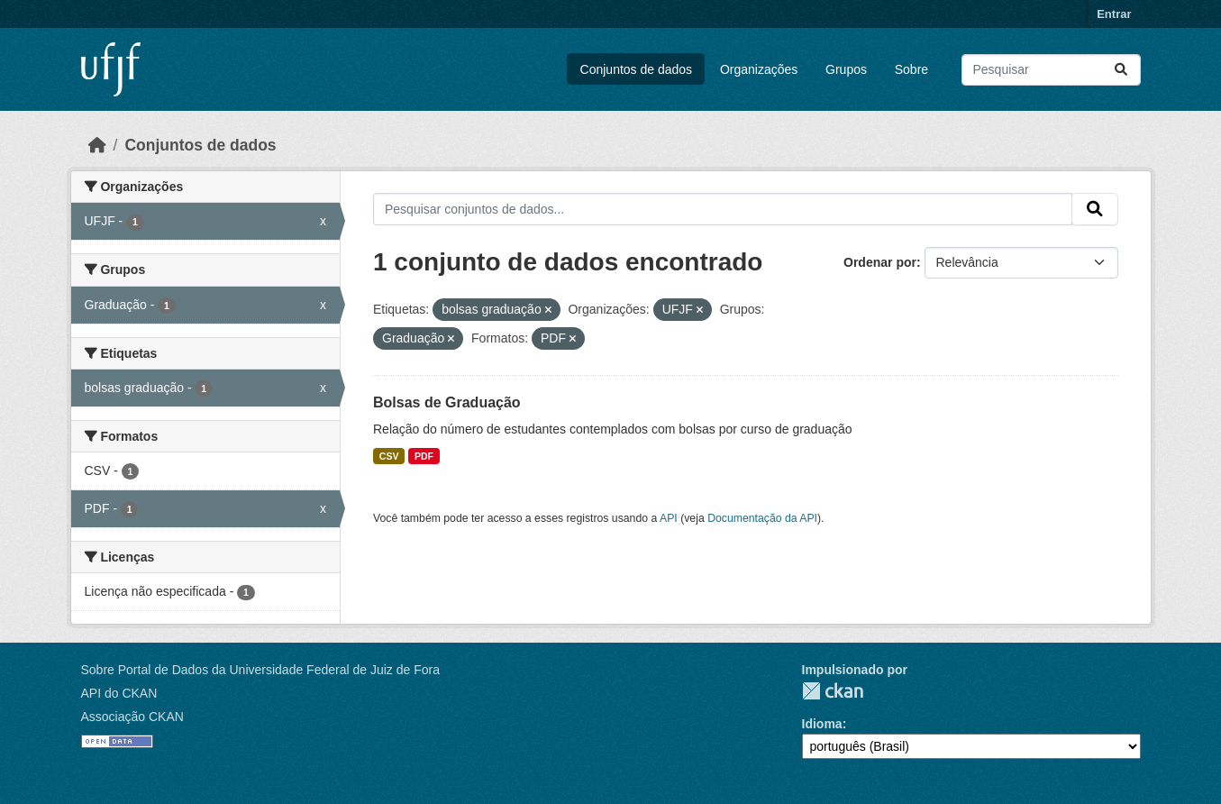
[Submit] (1121, 70)
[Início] (97, 145)
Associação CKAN (132, 716)
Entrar (1114, 14)
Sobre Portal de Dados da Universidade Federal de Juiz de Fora (260, 669)
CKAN (832, 690)
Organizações (758, 69)
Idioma (822, 724)
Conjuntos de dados (636, 69)
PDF (424, 456)
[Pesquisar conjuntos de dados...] (1051, 70)
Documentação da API (762, 518)
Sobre (911, 69)
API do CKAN (119, 693)
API (669, 518)
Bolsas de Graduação (447, 402)
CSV (389, 456)
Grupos (846, 69)
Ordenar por (879, 262)
